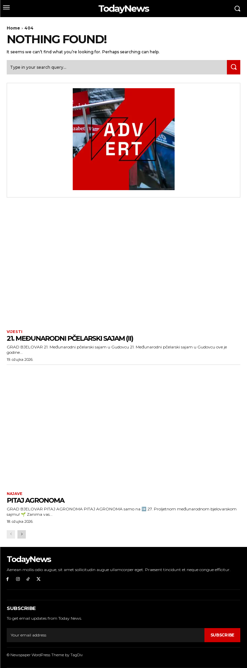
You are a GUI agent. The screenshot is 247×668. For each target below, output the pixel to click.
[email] (105, 635)
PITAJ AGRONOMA (35, 500)
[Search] (233, 67)
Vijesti (14, 332)
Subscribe (222, 634)
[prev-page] (11, 534)
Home (13, 28)
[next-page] (21, 534)
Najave (14, 494)
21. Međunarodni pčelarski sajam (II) (70, 338)
